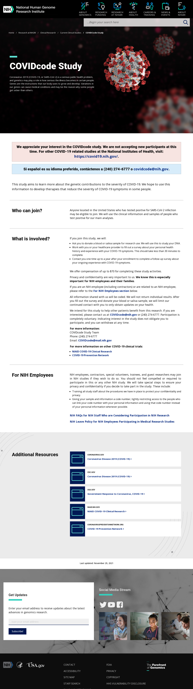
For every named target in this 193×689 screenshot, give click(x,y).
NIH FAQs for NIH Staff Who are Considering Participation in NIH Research (119, 415)
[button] (35, 667)
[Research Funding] (101, 9)
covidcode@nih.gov (151, 168)
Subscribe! (17, 631)
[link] (103, 605)
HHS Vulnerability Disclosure (126, 683)
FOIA (109, 664)
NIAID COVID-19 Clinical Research (92, 351)
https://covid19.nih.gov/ (96, 156)
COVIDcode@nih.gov (123, 314)
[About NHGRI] (182, 9)
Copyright (113, 677)
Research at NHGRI (27, 32)
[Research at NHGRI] (117, 9)
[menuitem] (85, 9)
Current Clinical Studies (70, 32)
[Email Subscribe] (49, 622)
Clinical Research (48, 32)
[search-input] (137, 22)
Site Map (69, 677)
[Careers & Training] (149, 9)
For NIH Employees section (111, 291)
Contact (69, 664)
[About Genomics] (85, 9)
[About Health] (133, 9)
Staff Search (72, 683)
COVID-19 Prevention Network (90, 355)
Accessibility (72, 671)
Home (11, 32)
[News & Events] (165, 9)
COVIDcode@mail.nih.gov (95, 340)
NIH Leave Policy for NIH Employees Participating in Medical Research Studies (122, 421)
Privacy (111, 671)
